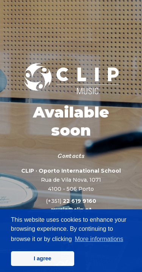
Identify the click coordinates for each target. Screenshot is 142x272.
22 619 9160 (71, 201)
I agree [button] (42, 258)
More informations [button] (99, 239)
